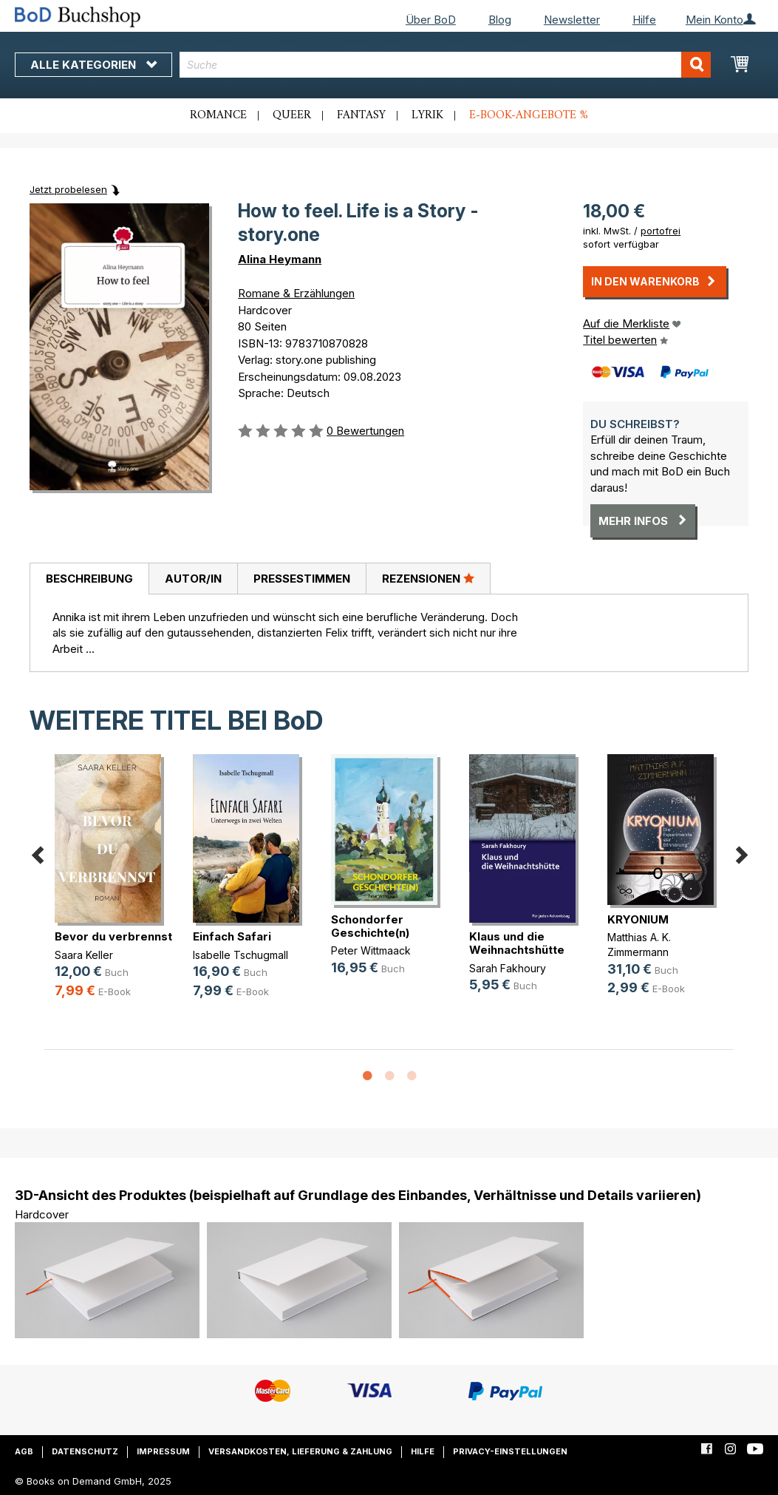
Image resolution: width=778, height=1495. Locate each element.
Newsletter (572, 20)
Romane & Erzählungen (296, 293)
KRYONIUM (638, 919)
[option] (113, 888)
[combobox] (445, 65)
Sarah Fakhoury (507, 968)
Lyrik (427, 115)
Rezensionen (428, 578)
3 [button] (411, 1076)
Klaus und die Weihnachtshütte (516, 943)
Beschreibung (89, 579)
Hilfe (644, 20)
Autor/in (193, 579)
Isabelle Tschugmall (240, 955)
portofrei (660, 231)
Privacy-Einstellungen (510, 1451)
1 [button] (367, 1076)
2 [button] (389, 1076)
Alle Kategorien (93, 65)
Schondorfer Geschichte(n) (370, 926)
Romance (218, 115)
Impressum (163, 1451)
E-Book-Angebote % (528, 115)
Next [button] (741, 853)
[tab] (89, 579)
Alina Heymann (279, 259)
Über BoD (431, 20)
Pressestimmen (301, 579)
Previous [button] (37, 853)
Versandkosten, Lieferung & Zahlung (300, 1451)
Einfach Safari (232, 936)
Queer (292, 115)
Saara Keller (84, 955)
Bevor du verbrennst (113, 936)
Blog (499, 20)
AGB (24, 1451)
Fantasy (361, 115)
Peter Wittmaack (371, 950)
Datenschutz (85, 1451)
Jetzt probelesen (68, 189)
